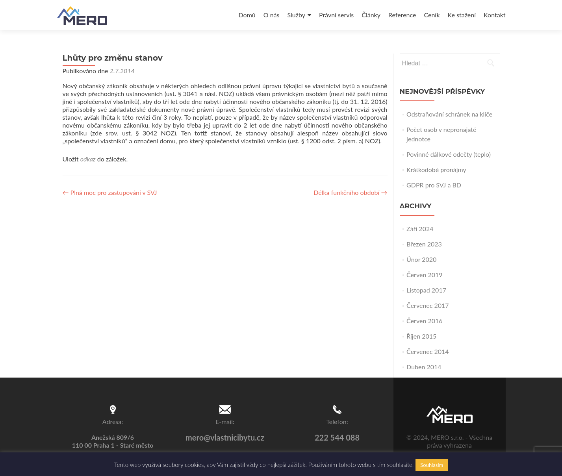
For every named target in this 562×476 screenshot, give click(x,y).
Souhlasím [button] (431, 465)
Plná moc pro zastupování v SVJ (110, 192)
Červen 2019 (424, 274)
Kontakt (494, 15)
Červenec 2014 (427, 351)
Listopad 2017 (426, 290)
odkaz (88, 159)
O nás (271, 15)
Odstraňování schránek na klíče (449, 114)
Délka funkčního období (350, 192)
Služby (296, 15)
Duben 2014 (423, 366)
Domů (247, 15)
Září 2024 (419, 228)
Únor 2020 (421, 259)
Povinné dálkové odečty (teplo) (448, 154)
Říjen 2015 (421, 336)
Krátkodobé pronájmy (436, 169)
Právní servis (336, 15)
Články (371, 15)
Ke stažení (462, 15)
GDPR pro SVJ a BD (433, 185)
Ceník (432, 15)
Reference (402, 15)
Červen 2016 (424, 320)
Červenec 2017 (427, 305)
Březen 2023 (424, 244)
